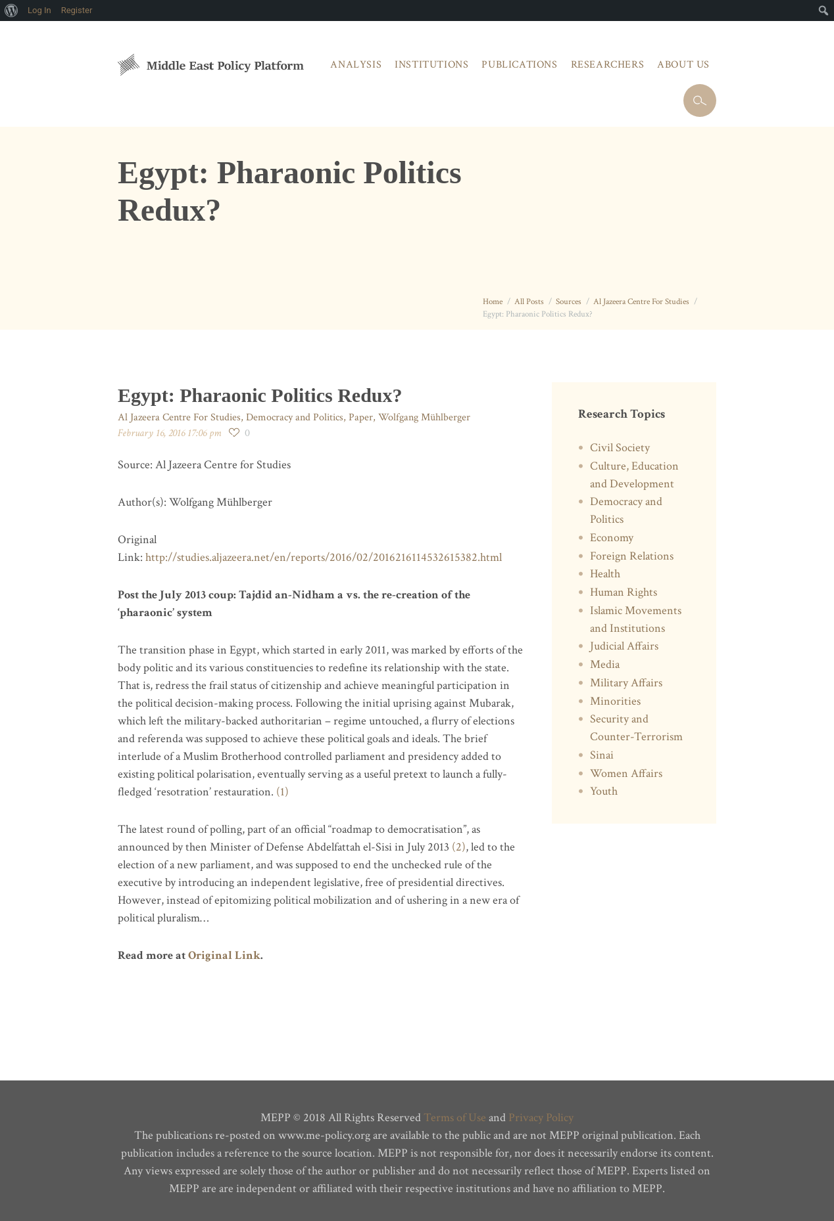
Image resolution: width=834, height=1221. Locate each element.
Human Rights (623, 592)
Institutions (431, 65)
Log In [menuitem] (39, 10)
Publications (519, 65)
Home (493, 301)
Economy (611, 537)
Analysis (355, 65)
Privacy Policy (541, 1117)
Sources (568, 301)
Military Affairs (626, 682)
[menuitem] (11, 10)
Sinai (602, 755)
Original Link (224, 955)
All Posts (529, 301)
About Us (683, 65)
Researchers (608, 65)
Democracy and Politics (294, 417)
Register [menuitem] (77, 10)
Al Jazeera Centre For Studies (641, 301)
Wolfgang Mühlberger (424, 417)
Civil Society (620, 447)
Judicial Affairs (624, 646)
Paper (361, 417)
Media (605, 664)
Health (605, 573)
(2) (459, 847)
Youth (604, 791)
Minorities (615, 701)
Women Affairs (626, 773)
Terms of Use (455, 1117)
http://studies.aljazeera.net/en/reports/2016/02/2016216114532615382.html (324, 557)
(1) (282, 791)
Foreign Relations (632, 556)
